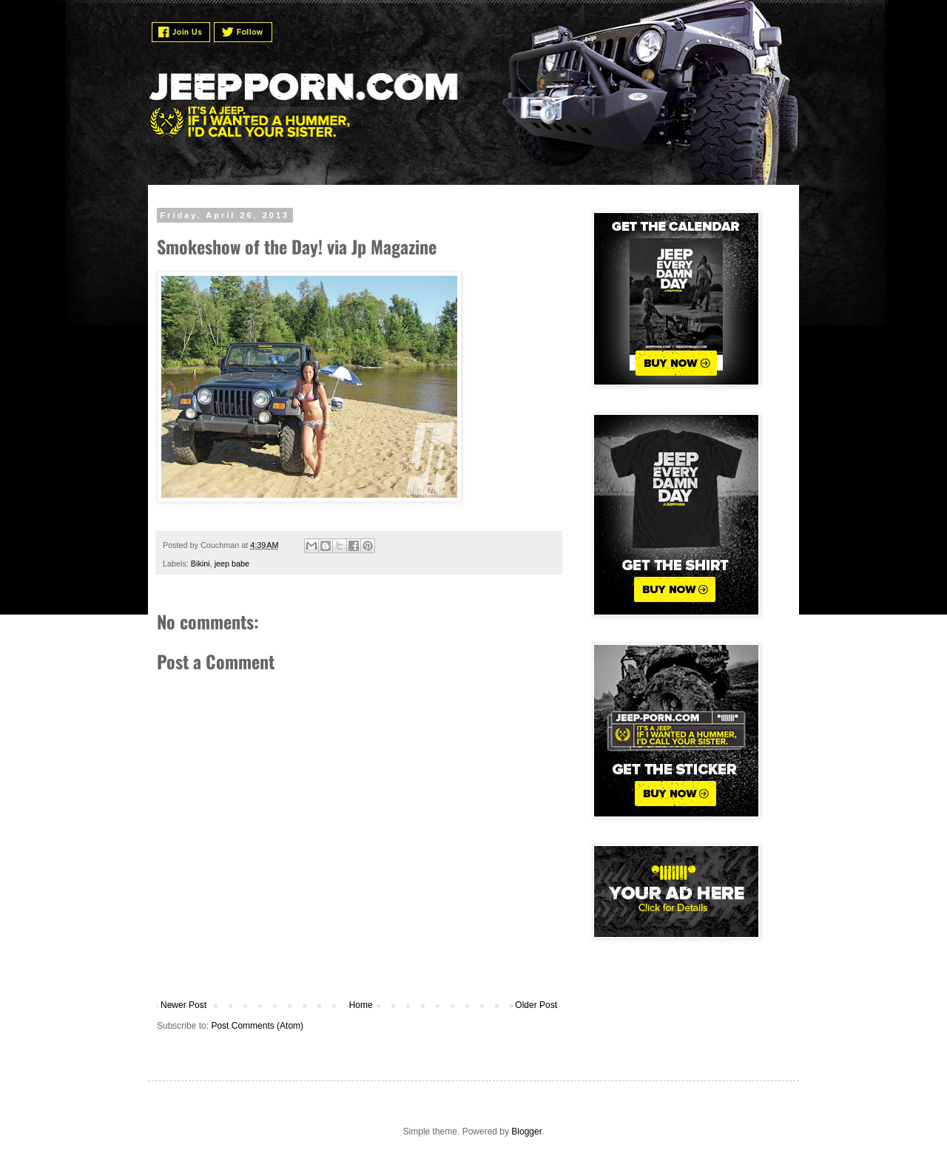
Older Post (536, 1005)
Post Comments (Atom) (257, 1026)
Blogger (526, 1131)
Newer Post (183, 1005)
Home (361, 1005)
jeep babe (232, 563)
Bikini (200, 563)
